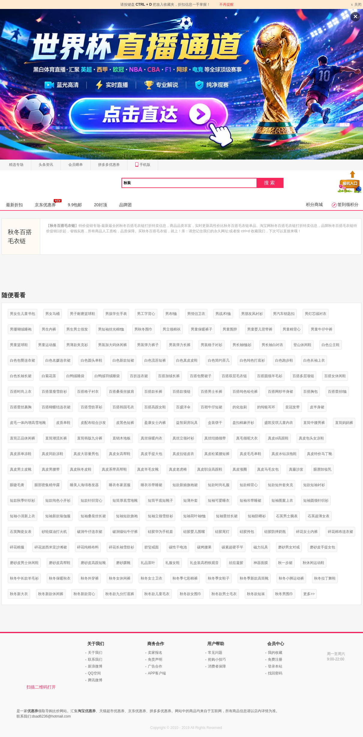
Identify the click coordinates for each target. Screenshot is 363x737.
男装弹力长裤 (179, 345)
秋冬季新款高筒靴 (254, 578)
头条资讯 (46, 165)
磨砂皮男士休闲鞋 (24, 563)
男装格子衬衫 (211, 345)
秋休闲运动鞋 (313, 563)
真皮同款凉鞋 (52, 454)
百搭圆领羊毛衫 (269, 376)
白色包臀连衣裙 (22, 360)
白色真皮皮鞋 (187, 360)
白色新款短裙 (123, 360)
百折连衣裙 (139, 376)
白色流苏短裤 (155, 360)
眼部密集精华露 (47, 485)
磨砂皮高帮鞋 (59, 563)
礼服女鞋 (172, 563)
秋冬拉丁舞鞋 (325, 578)
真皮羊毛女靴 (148, 469)
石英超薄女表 (318, 516)
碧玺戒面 (151, 547)
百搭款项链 (181, 391)
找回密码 (275, 673)
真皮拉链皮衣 (183, 454)
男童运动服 (47, 345)
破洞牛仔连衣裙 (89, 532)
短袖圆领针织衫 (315, 500)
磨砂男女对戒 (289, 547)
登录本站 (275, 666)
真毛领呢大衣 (247, 438)
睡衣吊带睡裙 (151, 485)
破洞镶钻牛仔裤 (125, 532)
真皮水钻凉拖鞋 (284, 454)
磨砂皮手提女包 (322, 547)
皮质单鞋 (63, 423)
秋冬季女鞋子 (219, 578)
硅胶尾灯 (222, 532)
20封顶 (100, 204)
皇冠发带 (292, 407)
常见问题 (215, 652)
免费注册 (275, 659)
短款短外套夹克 (280, 485)
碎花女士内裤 (307, 532)
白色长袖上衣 (314, 360)
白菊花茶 (49, 376)
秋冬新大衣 (19, 594)
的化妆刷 (239, 407)
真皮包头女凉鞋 (311, 438)
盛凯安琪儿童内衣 (278, 423)
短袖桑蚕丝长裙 (93, 516)
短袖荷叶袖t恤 (194, 516)
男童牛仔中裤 (321, 329)
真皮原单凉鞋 (21, 454)
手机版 (142, 165)
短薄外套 (190, 500)
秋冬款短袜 (256, 594)
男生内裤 (49, 329)
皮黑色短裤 (125, 423)
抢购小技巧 (217, 659)
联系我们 (95, 659)
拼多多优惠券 (109, 165)
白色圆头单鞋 (91, 360)
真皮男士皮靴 (21, 469)
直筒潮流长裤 (56, 438)
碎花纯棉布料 (88, 547)
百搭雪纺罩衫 (91, 407)
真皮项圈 (239, 469)
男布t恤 (171, 314)
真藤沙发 (296, 469)
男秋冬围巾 (143, 329)
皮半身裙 (317, 407)
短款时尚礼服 (219, 485)
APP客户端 (157, 673)
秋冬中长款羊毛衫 (24, 578)
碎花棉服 (17, 547)
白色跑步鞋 (284, 360)
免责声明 (155, 659)
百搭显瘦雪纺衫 (54, 391)
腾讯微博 (95, 680)
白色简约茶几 (219, 360)
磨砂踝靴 (123, 563)
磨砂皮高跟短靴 (93, 563)
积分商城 (314, 204)
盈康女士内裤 (155, 423)
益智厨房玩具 (187, 423)
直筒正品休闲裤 (22, 438)
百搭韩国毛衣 (123, 407)
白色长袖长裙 (21, 376)
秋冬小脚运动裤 (291, 578)
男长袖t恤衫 (241, 345)
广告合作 (155, 666)
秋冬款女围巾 (190, 594)
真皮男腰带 (51, 469)
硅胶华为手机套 (160, 532)
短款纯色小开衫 (57, 500)
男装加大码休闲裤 (112, 345)
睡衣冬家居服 (119, 485)
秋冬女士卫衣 (151, 578)
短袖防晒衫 (257, 516)
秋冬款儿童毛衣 (157, 594)
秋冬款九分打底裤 (119, 594)
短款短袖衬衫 (314, 485)
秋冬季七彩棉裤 (185, 578)
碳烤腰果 (204, 547)
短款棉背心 (249, 485)
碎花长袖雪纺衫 (121, 547)
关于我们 (95, 652)
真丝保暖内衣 (151, 438)
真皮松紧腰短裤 (217, 454)
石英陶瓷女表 (21, 532)
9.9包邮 (75, 204)
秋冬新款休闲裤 (50, 594)
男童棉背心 (292, 329)
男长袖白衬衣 (272, 345)
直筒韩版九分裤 (89, 438)
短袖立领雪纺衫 (160, 516)
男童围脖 (230, 329)
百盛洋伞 (183, 407)
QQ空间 (94, 673)
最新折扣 (14, 204)
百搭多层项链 (303, 376)
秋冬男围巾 (284, 594)
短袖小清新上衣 (22, 516)
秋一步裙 (285, 563)
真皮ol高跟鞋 (278, 438)
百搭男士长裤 (211, 391)
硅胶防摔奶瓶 (275, 532)
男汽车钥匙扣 (284, 314)
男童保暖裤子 (201, 329)
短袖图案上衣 (282, 500)
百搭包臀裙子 (201, 376)
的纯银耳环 (266, 407)
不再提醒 (226, 4)
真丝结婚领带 (215, 438)
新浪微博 (95, 666)
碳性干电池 (178, 547)
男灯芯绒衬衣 (315, 314)
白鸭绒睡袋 (75, 376)
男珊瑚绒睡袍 (21, 329)
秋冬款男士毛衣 (224, 594)
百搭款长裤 (153, 391)
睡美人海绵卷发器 (84, 485)
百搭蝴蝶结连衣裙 (56, 407)
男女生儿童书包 (22, 314)
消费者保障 (217, 666)
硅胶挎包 (247, 532)
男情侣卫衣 (196, 314)
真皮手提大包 (151, 454)
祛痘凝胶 (236, 563)
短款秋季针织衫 (22, 500)
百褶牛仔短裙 (211, 407)
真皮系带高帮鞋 (114, 469)
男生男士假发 (77, 329)
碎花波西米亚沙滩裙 (50, 547)
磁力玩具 (261, 547)
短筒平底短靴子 (160, 500)
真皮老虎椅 (178, 469)
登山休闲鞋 (302, 345)
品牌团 (125, 204)
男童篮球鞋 (19, 345)
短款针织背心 (91, 500)
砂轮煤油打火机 (54, 532)
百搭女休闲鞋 (335, 376)
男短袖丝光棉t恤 (111, 329)
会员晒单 (75, 165)
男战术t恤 (223, 314)
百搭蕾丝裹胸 (21, 407)
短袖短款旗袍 (127, 516)
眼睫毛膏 (17, 485)
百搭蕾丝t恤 (337, 391)
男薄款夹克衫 (77, 345)
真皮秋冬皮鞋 (81, 469)
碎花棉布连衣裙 (340, 532)
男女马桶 (52, 314)
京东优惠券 (48, 203)
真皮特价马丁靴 (319, 454)
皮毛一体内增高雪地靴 (28, 423)
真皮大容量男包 (86, 454)
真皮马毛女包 (268, 469)
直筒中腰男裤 (314, 423)
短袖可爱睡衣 (219, 500)
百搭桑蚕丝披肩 (121, 391)
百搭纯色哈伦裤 (245, 391)
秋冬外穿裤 (90, 578)
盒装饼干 (215, 423)
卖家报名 (155, 652)
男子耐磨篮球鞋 (82, 314)
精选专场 (16, 165)
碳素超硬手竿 (232, 547)
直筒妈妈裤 (344, 423)
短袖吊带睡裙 (250, 500)
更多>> (309, 594)
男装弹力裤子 (148, 345)
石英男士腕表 (287, 516)
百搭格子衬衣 (88, 391)
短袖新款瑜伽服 (57, 516)
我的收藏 (275, 652)
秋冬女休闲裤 (119, 578)
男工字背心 (146, 314)
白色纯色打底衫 (252, 360)
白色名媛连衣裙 (57, 360)
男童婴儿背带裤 (259, 329)
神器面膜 (261, 563)
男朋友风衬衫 (252, 314)
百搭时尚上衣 (21, 391)
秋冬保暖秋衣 (59, 578)
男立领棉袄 (172, 329)
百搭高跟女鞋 (155, 407)
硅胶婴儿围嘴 (194, 532)
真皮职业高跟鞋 (209, 469)
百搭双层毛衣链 (234, 376)
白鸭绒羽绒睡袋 (107, 376)
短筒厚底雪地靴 (125, 500)
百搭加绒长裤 (169, 376)
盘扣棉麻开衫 (243, 423)
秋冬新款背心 (84, 594)
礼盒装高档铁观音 (204, 563)
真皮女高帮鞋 (119, 454)
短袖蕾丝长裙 (227, 516)
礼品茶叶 (148, 563)
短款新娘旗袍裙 (185, 485)
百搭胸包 (310, 391)
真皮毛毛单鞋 (250, 454)
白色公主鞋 (331, 345)
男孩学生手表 (116, 314)
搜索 (270, 182)
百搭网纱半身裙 (280, 391)
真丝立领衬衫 (183, 438)
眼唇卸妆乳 (323, 469)
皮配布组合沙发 (93, 423)
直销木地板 (121, 438)
